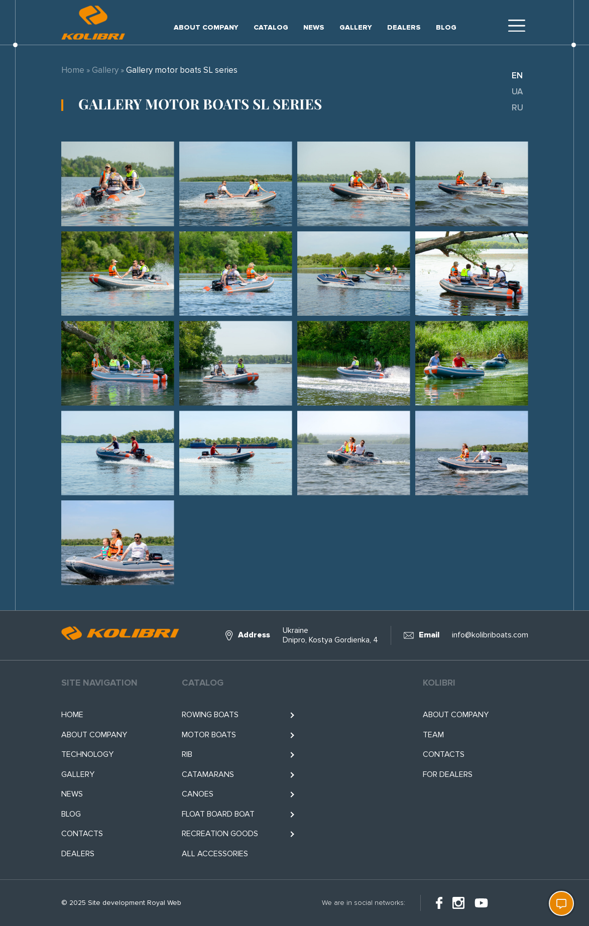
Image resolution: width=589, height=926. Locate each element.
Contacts (82, 834)
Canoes (197, 794)
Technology (87, 754)
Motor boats (209, 735)
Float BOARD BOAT (218, 814)
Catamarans (208, 774)
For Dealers (448, 774)
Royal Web (164, 902)
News (313, 27)
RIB (187, 754)
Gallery (355, 27)
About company (206, 27)
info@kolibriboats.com (490, 635)
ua (517, 91)
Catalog (271, 27)
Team (433, 735)
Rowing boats (210, 715)
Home (72, 70)
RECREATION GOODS (220, 834)
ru (517, 107)
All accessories (215, 854)
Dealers (404, 27)
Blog (446, 27)
